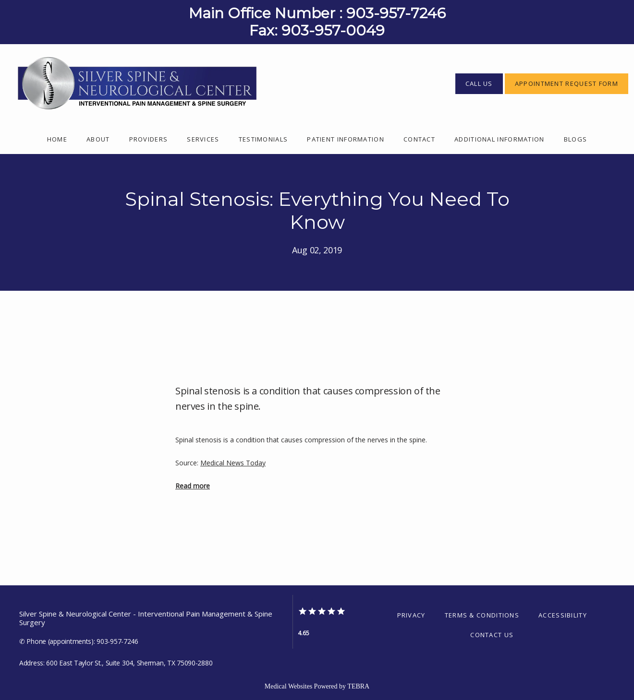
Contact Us (491, 634)
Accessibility (562, 615)
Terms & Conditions (482, 615)
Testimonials (263, 139)
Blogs (575, 139)
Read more (192, 485)
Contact (419, 139)
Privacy (411, 615)
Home (57, 139)
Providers (148, 139)
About (98, 139)
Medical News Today (233, 462)
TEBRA (358, 686)
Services (203, 139)
